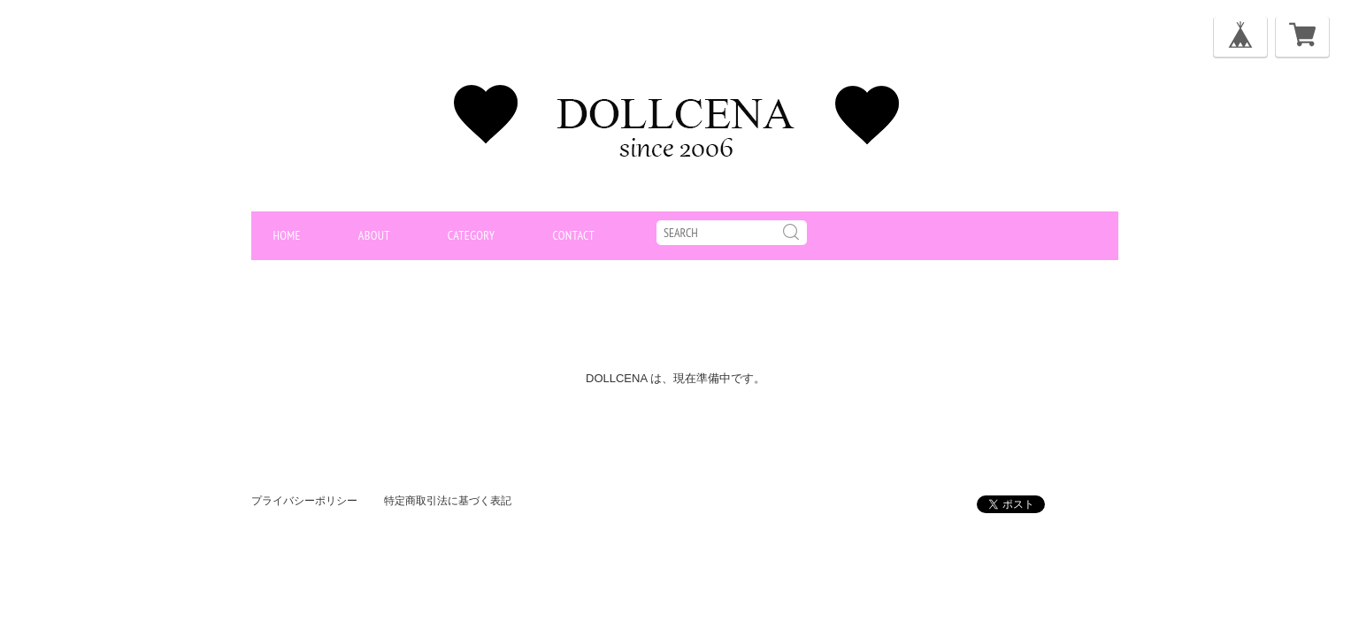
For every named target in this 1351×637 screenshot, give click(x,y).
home (287, 235)
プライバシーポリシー (304, 501)
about (374, 235)
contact (573, 235)
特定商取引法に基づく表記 (447, 501)
